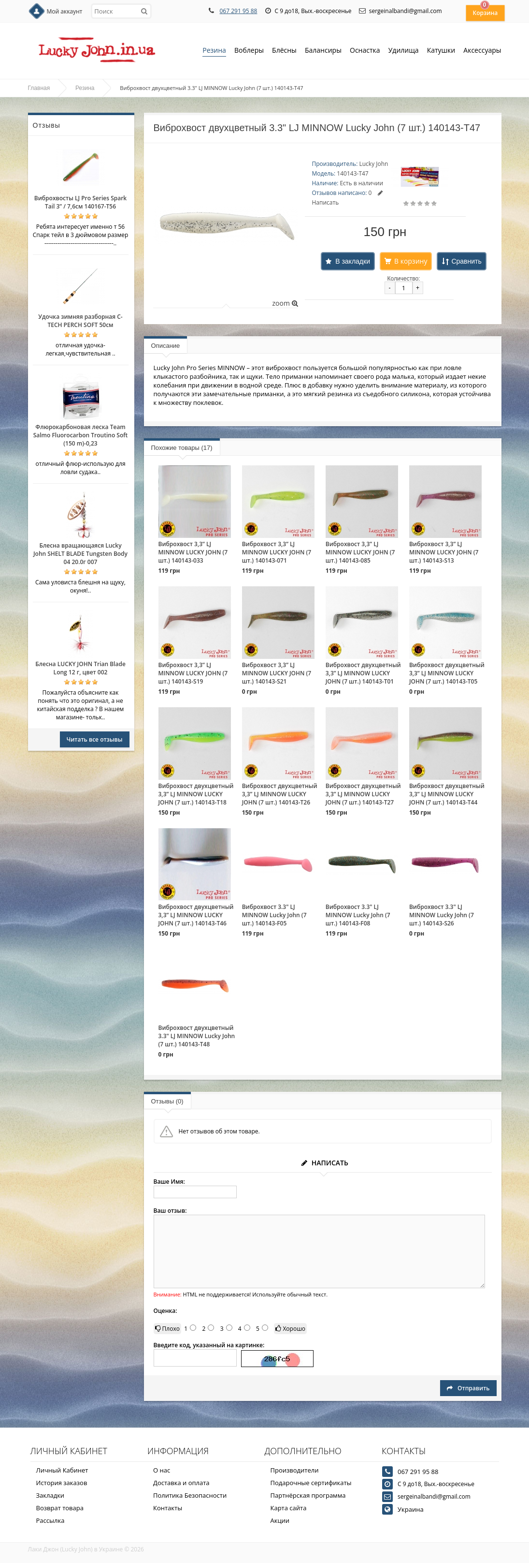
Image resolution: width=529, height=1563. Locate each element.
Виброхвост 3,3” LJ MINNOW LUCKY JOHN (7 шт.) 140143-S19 (193, 673)
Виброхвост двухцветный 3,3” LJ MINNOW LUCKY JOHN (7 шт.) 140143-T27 (363, 794)
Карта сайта (289, 1507)
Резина (214, 51)
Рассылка (50, 1520)
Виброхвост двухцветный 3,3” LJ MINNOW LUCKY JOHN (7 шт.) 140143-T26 (279, 794)
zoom (285, 303)
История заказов (61, 1482)
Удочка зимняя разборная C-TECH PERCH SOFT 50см (80, 321)
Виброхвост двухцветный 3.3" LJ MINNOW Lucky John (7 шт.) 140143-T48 (196, 1036)
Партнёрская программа (308, 1495)
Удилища (403, 51)
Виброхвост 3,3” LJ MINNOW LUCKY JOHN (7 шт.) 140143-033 (193, 552)
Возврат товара (60, 1507)
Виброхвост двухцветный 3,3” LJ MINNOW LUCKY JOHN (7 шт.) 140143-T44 (447, 794)
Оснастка (365, 51)
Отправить (468, 1388)
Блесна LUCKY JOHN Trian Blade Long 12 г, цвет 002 (80, 668)
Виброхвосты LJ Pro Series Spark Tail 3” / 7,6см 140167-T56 (80, 202)
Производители (295, 1470)
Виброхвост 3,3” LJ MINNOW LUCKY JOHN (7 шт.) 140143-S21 (277, 673)
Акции (280, 1520)
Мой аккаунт (65, 11)
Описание (165, 345)
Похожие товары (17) (182, 447)
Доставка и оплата (181, 1482)
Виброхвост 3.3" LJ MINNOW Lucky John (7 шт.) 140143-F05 (274, 915)
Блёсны (284, 51)
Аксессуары (482, 50)
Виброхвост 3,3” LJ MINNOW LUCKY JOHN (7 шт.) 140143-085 (360, 552)
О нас (161, 1470)
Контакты (167, 1507)
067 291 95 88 (238, 11)
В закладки (352, 261)
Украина (411, 1509)
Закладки (50, 1495)
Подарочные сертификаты (311, 1482)
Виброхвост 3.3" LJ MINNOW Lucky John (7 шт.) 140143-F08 (358, 915)
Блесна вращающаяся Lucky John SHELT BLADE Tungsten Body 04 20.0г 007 (80, 553)
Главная (39, 88)
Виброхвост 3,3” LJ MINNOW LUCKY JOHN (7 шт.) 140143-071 (277, 552)
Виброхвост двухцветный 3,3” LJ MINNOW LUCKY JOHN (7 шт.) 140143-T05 (447, 673)
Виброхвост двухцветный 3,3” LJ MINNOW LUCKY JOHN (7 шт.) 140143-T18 (196, 794)
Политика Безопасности (190, 1495)
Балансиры (323, 51)
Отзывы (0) (167, 1101)
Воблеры (249, 51)
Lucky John (373, 164)
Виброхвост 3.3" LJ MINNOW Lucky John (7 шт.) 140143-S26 (441, 915)
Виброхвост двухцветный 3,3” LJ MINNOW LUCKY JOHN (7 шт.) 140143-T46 (196, 915)
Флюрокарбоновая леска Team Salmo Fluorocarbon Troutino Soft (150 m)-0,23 (80, 435)
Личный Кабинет (62, 1470)
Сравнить (466, 261)
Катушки (441, 51)
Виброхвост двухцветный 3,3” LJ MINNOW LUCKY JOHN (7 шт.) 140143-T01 (363, 673)
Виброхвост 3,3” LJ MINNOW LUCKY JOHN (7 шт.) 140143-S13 (444, 552)
